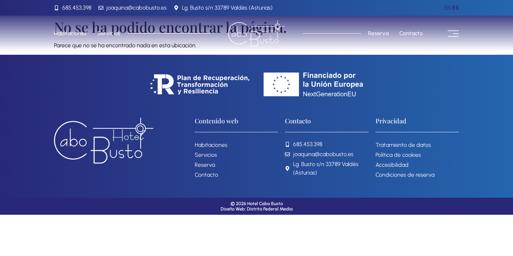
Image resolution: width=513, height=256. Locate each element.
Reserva (378, 33)
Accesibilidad (392, 164)
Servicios (108, 33)
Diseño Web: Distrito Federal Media (257, 209)
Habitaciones (70, 33)
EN (447, 7)
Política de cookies (398, 154)
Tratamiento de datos (403, 145)
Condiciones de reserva (405, 174)
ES (455, 7)
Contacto (411, 33)
